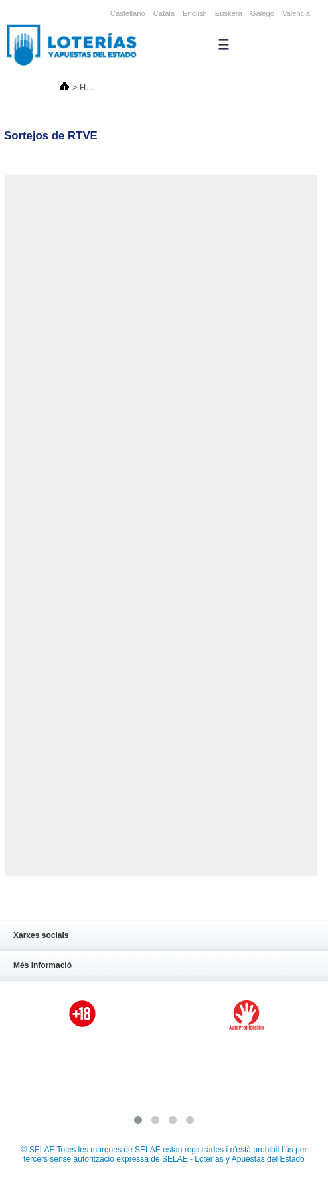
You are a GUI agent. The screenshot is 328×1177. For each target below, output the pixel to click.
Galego (262, 13)
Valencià (296, 13)
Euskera (228, 13)
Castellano (127, 13)
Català (164, 13)
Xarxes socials (155, 937)
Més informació (155, 967)
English (195, 13)
